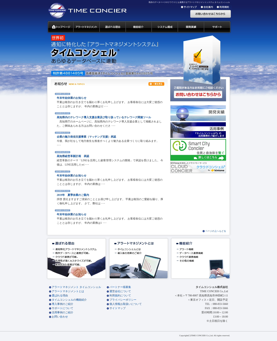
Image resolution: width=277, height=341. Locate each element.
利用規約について (120, 295)
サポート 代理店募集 (218, 27)
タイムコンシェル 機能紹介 (138, 27)
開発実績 (191, 27)
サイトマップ (117, 308)
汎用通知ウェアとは (86, 27)
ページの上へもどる (215, 231)
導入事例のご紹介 (62, 304)
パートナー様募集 (120, 287)
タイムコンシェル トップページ (59, 27)
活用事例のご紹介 (62, 312)
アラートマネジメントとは (68, 291)
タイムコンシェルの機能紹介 (69, 299)
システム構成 (164, 27)
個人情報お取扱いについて (125, 304)
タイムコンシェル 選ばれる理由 (112, 27)
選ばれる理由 (60, 295)
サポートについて (62, 308)
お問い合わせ (60, 316)
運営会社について (120, 291)
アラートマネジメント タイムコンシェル (76, 287)
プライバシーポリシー (122, 299)
